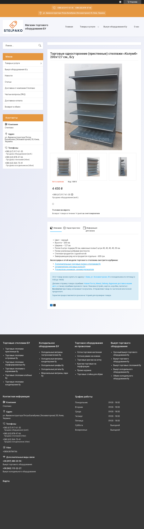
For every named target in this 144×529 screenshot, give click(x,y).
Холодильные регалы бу (52, 369)
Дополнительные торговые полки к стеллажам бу (78, 264)
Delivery (105, 283)
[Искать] (39, 45)
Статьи (8, 82)
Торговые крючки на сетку (89, 360)
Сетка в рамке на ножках (88, 356)
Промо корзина (84, 370)
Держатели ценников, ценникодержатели (74, 269)
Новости (9, 76)
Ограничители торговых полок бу (70, 266)
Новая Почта (89, 283)
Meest (98, 283)
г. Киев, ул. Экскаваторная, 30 (97, 277)
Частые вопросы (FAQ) (15, 94)
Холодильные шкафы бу (52, 365)
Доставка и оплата (13, 101)
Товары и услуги (87, 27)
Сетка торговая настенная (89, 352)
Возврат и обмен (12, 107)
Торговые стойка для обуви (90, 374)
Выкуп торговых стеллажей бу (127, 365)
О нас (136, 27)
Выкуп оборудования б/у (115, 27)
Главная (69, 27)
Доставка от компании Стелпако (20, 88)
